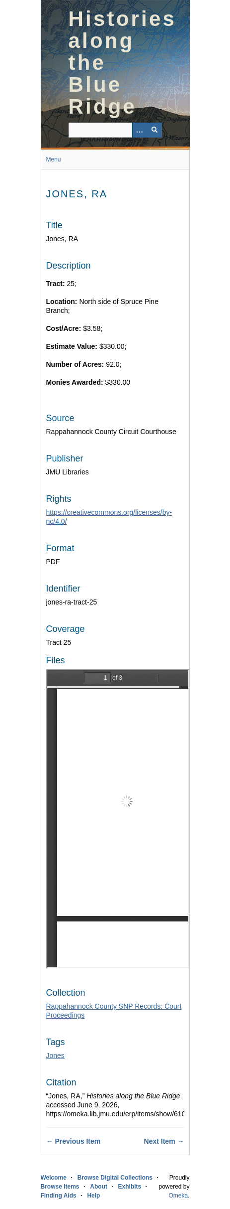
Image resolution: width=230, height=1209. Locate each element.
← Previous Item (73, 1141)
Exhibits (130, 1186)
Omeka (178, 1195)
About (98, 1186)
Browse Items (60, 1186)
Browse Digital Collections (115, 1177)
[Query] (115, 130)
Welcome (54, 1177)
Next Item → (164, 1141)
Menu (53, 159)
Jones (55, 1055)
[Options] (139, 130)
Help (93, 1195)
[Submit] (154, 130)
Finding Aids (59, 1195)
